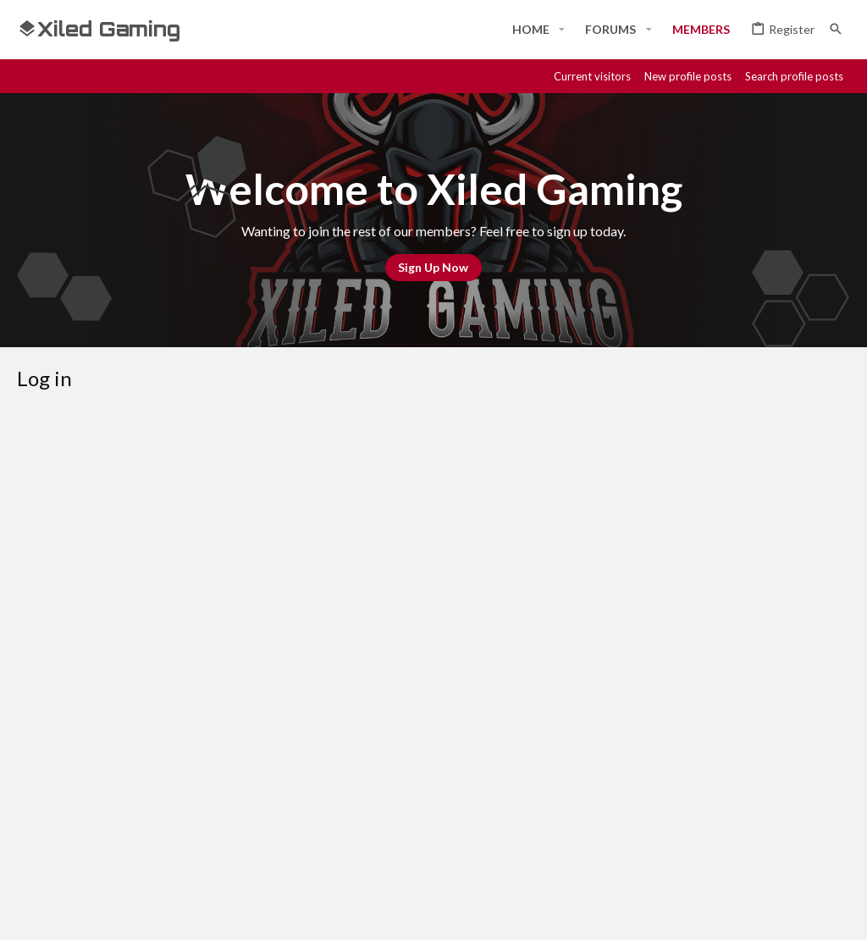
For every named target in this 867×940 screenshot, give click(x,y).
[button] (561, 29)
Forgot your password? (365, 584)
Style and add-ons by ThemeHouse (470, 912)
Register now (496, 712)
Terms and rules (576, 852)
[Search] (835, 29)
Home (780, 852)
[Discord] (718, 912)
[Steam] (748, 912)
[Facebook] (687, 912)
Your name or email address (203, 507)
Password (249, 561)
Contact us (487, 852)
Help (739, 852)
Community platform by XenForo (191, 912)
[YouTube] (840, 912)
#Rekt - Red (63, 852)
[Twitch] (779, 912)
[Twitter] (809, 912)
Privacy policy (674, 852)
